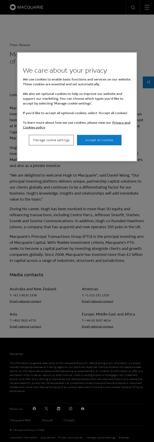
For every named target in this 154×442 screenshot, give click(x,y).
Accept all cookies (99, 140)
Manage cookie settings (51, 140)
